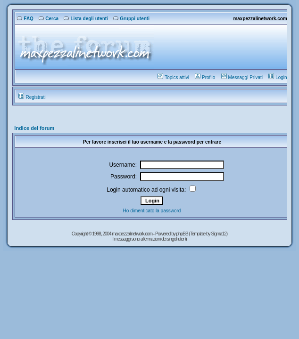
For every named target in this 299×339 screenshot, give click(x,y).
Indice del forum (34, 128)
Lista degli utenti (86, 18)
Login (277, 77)
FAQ (25, 18)
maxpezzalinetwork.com (260, 18)
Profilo (205, 77)
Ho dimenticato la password (152, 210)
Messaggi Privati (242, 77)
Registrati (31, 97)
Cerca (48, 18)
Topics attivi (173, 77)
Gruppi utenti (131, 18)
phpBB (182, 233)
